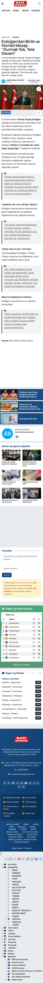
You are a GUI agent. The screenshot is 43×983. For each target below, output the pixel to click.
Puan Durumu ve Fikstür (11, 807)
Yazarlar (9, 933)
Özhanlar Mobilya (30, 839)
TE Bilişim (27, 848)
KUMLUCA (14, 922)
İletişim (9, 954)
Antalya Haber (31, 834)
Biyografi (10, 945)
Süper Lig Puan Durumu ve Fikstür (25, 971)
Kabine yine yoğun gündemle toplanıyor (9, 463)
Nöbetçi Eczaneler (11, 798)
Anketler (10, 948)
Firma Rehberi (12, 936)
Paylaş (6, 112)
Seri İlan (9, 939)
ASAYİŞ (25, 10)
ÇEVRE (13, 905)
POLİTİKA (14, 890)
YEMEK (13, 925)
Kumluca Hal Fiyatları (29, 832)
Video (8, 930)
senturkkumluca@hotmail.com (23, 774)
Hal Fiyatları (30, 837)
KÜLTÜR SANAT (17, 913)
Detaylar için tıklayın (21, 665)
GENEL (16, 10)
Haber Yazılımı (17, 848)
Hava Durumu (29, 798)
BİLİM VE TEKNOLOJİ (19, 910)
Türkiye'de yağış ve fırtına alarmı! (9, 483)
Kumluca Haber (11, 832)
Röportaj (10, 942)
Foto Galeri (11, 928)
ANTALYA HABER (11, 824)
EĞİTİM (13, 899)
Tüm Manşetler (29, 806)
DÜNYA (32, 829)
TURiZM (22, 829)
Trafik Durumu (29, 802)
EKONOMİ (11, 829)
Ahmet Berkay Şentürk (24, 432)
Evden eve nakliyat (14, 837)
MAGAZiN (20, 827)
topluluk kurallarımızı (24, 583)
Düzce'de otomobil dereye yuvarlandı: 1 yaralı (29, 464)
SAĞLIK (31, 827)
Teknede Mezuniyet (21, 842)
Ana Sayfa (10, 864)
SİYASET (14, 893)
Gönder (7, 575)
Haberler (5, 37)
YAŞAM (13, 916)
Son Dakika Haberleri (9, 814)
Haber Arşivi (28, 813)
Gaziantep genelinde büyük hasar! (30, 501)
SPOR (10, 827)
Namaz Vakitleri (11, 802)
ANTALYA (6, 10)
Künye (8, 951)
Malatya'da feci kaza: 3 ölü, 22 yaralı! (10, 501)
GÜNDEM (35, 10)
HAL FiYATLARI (17, 887)
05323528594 (23, 770)
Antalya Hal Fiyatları (13, 834)
